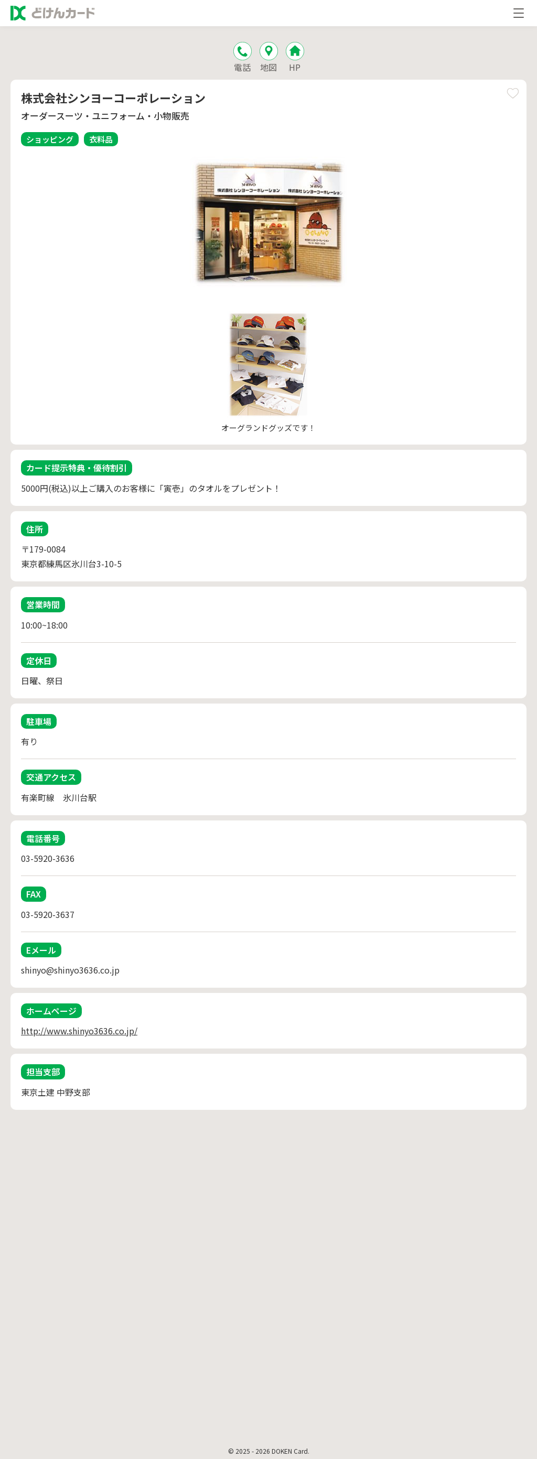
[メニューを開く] (518, 13)
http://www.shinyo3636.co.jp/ (79, 1030)
